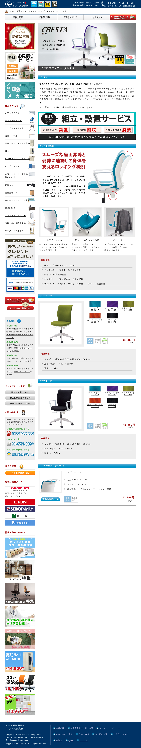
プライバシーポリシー (109, 728)
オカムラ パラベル (22, 372)
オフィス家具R (15, 11)
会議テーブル (11, 136)
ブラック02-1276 (112, 406)
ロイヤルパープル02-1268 (112, 309)
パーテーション (12, 166)
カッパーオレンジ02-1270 (95, 321)
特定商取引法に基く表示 (81, 728)
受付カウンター (12, 193)
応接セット (10, 185)
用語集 (59, 740)
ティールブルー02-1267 (95, 309)
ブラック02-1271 (112, 321)
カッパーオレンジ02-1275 (95, 406)
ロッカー (9, 151)
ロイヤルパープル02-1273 (112, 394)
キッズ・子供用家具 (14, 231)
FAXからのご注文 (64, 734)
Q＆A (71, 740)
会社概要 (60, 728)
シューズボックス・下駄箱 (17, 158)
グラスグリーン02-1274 (128, 394)
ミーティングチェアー (15, 128)
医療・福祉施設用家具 (15, 223)
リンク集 (84, 740)
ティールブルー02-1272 (95, 394)
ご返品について (120, 734)
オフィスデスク (12, 113)
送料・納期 (84, 734)
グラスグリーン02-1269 (128, 309)
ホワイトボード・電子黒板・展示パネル (18, 175)
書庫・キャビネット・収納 (17, 143)
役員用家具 (10, 208)
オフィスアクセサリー (15, 215)
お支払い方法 (101, 734)
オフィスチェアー (32, 11)
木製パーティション (15, 361)
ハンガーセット (73, 472)
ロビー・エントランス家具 (17, 200)
